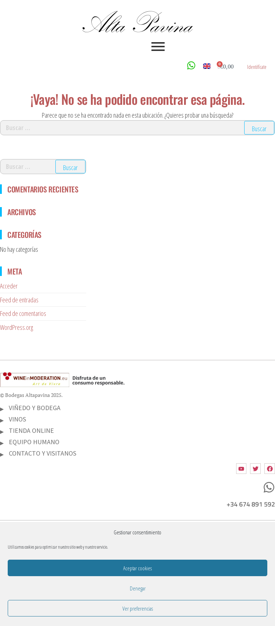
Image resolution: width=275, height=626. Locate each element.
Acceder (9, 285)
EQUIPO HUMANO (34, 442)
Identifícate (257, 66)
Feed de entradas (19, 299)
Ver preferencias (137, 608)
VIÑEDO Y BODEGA (34, 408)
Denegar (138, 588)
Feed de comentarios (23, 313)
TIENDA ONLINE (31, 430)
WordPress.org (16, 327)
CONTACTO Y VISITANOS (42, 453)
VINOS (17, 419)
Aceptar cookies (137, 568)
